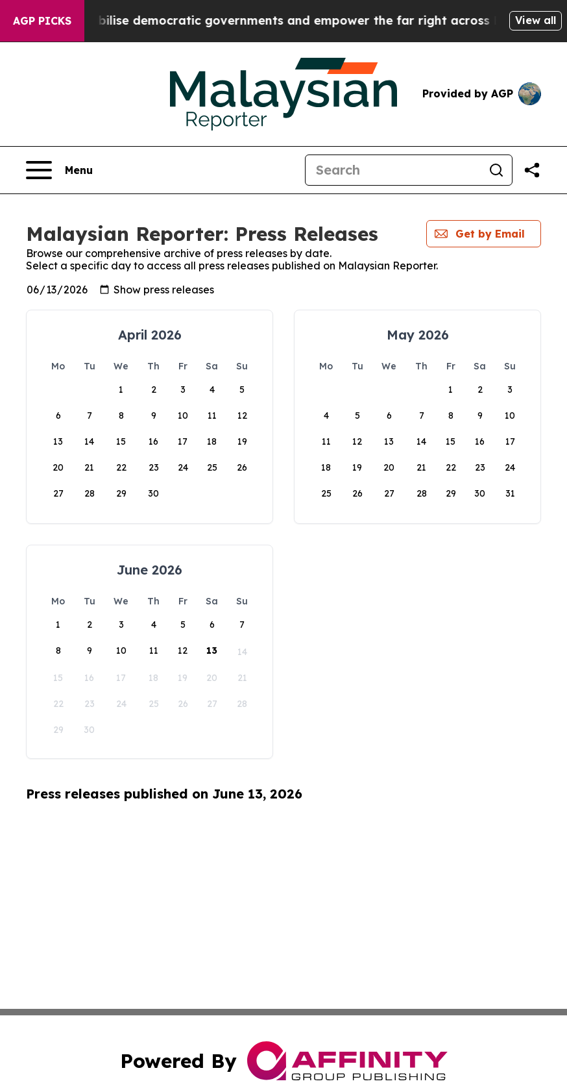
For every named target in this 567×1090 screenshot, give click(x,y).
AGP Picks (42, 20)
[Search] (393, 170)
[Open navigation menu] (59, 170)
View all (535, 20)
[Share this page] (532, 170)
